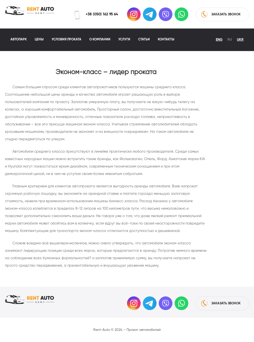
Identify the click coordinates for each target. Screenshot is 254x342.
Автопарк (18, 39)
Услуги (124, 39)
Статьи (144, 39)
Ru (229, 39)
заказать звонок (221, 14)
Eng (219, 39)
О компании (99, 39)
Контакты (166, 39)
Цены (39, 39)
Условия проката (66, 39)
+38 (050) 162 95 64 (102, 14)
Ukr (240, 39)
